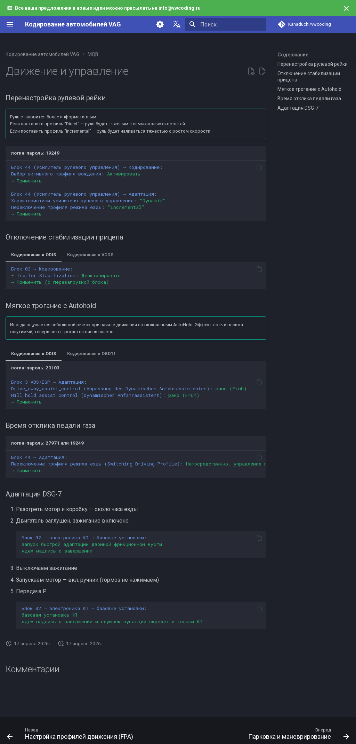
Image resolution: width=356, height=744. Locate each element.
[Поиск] (225, 24)
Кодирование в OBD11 (91, 353)
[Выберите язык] (177, 24)
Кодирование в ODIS (33, 254)
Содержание (292, 54)
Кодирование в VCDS (90, 254)
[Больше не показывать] (346, 8)
